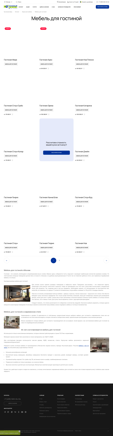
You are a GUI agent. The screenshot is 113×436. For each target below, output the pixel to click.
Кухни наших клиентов (63, 404)
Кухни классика (61, 401)
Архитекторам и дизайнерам (100, 404)
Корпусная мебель (62, 407)
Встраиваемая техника (81, 401)
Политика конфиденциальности (65, 430)
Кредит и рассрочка (98, 398)
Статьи (41, 413)
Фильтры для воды (80, 404)
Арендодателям (97, 407)
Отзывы (41, 404)
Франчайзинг (77, 7)
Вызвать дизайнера (87, 2)
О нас (53, 7)
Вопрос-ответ (43, 401)
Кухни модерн (61, 398)
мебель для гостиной (11, 64)
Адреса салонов (44, 7)
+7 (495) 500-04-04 (103, 2)
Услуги (35, 7)
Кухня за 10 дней (73, 2)
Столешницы (78, 398)
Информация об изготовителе (47, 416)
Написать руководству (64, 7)
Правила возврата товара (64, 413)
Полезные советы (44, 410)
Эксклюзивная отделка (63, 410)
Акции (27, 7)
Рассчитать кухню (102, 6)
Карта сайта (78, 430)
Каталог (21, 7)
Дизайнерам (62, 2)
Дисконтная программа (99, 413)
